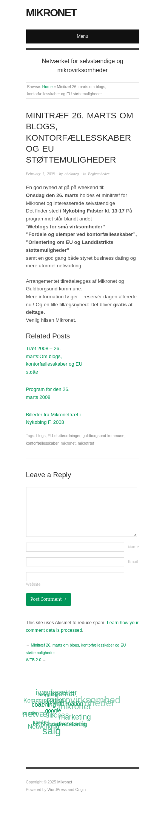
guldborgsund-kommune (104, 436)
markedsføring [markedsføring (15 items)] (68, 724)
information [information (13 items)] (69, 703)
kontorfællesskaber (42, 443)
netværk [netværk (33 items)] (39, 714)
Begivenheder (98, 174)
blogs (41, 436)
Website (33, 584)
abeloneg (72, 174)
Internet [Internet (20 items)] (62, 694)
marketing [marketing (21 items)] (75, 717)
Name (133, 546)
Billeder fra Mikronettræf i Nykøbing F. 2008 (53, 418)
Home (47, 87)
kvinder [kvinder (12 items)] (41, 723)
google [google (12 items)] (53, 710)
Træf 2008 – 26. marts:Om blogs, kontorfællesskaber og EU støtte (54, 360)
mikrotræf (86, 443)
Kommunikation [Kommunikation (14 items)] (43, 700)
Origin (80, 790)
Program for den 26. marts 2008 (48, 393)
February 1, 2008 (40, 174)
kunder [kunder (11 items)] (30, 713)
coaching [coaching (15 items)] (44, 704)
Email (133, 561)
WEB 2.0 (34, 660)
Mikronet (51, 13)
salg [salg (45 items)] (52, 731)
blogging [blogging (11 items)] (47, 694)
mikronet (68, 443)
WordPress (57, 790)
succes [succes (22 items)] (57, 715)
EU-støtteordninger (64, 436)
